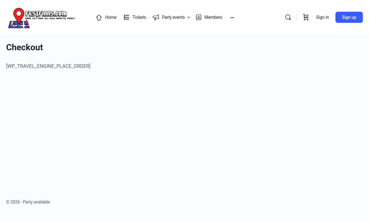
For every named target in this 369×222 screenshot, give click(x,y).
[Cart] (306, 17)
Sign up (349, 17)
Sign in (322, 17)
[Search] (288, 17)
